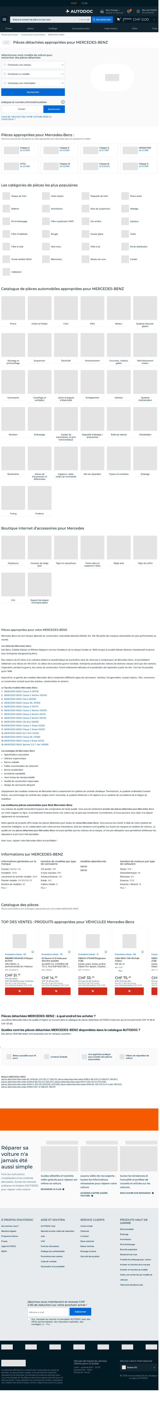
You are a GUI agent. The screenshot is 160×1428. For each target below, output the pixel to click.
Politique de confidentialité (53, 1292)
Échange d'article (88, 1292)
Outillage (53, 28)
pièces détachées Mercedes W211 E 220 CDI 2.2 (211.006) (80, 1123)
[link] (136, 19)
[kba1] (21, 109)
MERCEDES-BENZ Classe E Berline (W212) (25, 759)
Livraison (84, 1277)
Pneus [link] (9, 28)
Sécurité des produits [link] (89, 1297)
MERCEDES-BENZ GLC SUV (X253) (21, 774)
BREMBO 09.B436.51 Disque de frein (19, 1003)
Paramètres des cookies (51, 1297)
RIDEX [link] (4, 1292)
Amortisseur (125, 1280)
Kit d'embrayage (127, 1285)
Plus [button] (48, 1365)
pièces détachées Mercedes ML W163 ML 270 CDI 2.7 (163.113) (29, 1120)
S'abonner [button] (80, 1353)
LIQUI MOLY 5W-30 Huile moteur (129, 1002)
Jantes (30, 28)
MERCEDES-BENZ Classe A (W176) (21, 732)
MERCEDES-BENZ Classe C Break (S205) (24, 766)
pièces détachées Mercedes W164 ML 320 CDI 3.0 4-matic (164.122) (91, 1125)
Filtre (134, 28)
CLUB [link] (84, 3)
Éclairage (124, 1275)
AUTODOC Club (48, 1267)
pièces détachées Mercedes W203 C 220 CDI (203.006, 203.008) (30, 1125)
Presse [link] (4, 1282)
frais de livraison (16, 1026)
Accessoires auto (80, 28)
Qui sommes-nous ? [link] (10, 1267)
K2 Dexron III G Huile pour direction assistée (56, 1003)
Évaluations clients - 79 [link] (52, 995)
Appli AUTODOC (8, 1287)
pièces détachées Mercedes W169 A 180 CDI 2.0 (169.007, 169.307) (87, 1120)
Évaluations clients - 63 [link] (15, 995)
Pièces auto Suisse (9, 34)
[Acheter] (19, 1032)
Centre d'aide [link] (86, 1267)
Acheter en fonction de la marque (135, 1305)
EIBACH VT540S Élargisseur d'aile (92, 1003)
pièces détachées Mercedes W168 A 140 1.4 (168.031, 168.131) (28, 1128)
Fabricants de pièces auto (131, 1326)
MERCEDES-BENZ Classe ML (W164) (22, 744)
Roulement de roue (128, 1295)
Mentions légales (8, 1272)
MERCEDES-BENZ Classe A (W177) (21, 747)
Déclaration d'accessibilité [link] (53, 1307)
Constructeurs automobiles (33, 34)
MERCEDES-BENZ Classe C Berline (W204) (25, 736)
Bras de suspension (128, 1290)
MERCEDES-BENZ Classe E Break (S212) (24, 782)
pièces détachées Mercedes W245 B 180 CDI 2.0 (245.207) (27, 1123)
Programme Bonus (9, 1277)
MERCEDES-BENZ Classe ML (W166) (22, 778)
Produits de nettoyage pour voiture (135, 1300)
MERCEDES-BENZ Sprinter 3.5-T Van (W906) (26, 785)
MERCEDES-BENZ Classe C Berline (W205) (25, 751)
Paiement (84, 1272)
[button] (111, 11)
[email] (48, 1353)
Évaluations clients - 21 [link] (88, 995)
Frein (154, 28)
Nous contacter (87, 1282)
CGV (43, 1282)
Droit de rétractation (50, 1287)
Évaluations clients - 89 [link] (125, 995)
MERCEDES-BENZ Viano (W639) (20, 740)
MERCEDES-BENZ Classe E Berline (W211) (25, 755)
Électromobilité (126, 1270)
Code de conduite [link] (48, 1302)
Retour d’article (87, 1287)
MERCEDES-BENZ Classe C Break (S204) (24, 770)
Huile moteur (110, 28)
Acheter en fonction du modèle (134, 1311)
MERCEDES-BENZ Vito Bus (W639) (21, 763)
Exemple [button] (82, 19)
